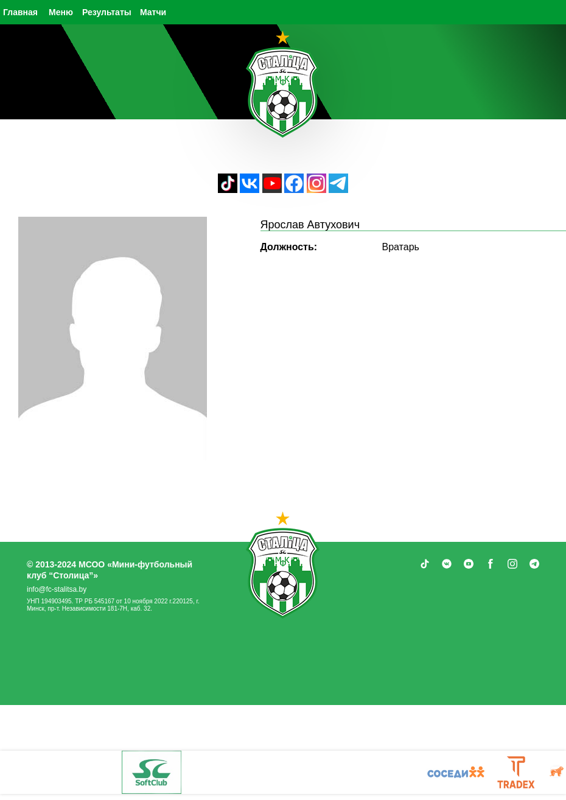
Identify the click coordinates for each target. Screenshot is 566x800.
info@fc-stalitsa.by (56, 589)
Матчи (153, 12)
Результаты (106, 12)
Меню (61, 12)
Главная (20, 12)
